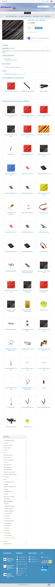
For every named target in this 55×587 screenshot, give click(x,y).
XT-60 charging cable (44, 251)
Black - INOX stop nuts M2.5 (11, 426)
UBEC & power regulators (9, 496)
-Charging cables (8, 513)
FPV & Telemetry (7, 467)
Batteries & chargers (8, 445)
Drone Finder (4, 1)
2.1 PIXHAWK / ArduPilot (9, 440)
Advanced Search (21, 557)
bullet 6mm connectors (21, 74)
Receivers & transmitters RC (10, 486)
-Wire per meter (8, 535)
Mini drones (6, 477)
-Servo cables (7, 525)
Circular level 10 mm (27, 426)
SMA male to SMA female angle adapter (43, 349)
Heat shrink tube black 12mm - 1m (27, 251)
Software (6, 494)
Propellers (6, 484)
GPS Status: (45, 557)
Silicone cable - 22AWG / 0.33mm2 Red (43, 291)
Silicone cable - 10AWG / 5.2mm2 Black (11, 116)
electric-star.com (33, 561)
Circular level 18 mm (43, 310)
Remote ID (6, 489)
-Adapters (6, 503)
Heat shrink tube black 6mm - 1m (27, 232)
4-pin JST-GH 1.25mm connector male (44, 369)
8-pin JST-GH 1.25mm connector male (11, 388)
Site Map (32, 557)
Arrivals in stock (21, 561)
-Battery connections (8, 508)
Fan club (5, 462)
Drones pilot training (8, 455)
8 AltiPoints (37, 38)
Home (43, 1)
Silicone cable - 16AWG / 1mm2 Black (43, 330)
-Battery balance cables (9, 506)
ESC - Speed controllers (9, 460)
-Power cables (7, 523)
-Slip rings (6, 528)
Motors (5, 479)
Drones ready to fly (8, 457)
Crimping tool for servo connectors (11, 213)
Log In (47, 1)
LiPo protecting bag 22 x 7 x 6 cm (27, 349)
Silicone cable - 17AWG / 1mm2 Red (27, 154)
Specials (5, 541)
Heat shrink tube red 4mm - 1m (27, 173)
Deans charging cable (44, 212)
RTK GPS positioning (8, 491)
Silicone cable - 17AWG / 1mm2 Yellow (43, 193)
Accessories (6, 443)
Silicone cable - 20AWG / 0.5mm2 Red (11, 291)
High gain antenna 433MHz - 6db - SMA (11, 369)
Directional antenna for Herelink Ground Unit (10, 575)
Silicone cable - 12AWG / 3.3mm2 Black (11, 135)
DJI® (5, 452)
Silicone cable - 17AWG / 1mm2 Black (43, 154)
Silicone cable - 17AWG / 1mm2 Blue (11, 174)
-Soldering (6, 530)
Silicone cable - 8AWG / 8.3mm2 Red (11, 91)
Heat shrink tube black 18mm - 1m (11, 251)
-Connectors (7, 516)
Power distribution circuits (9, 481)
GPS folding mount (11, 407)
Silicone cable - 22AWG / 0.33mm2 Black (27, 291)
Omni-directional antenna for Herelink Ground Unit (10, 567)
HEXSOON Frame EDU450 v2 (11, 271)
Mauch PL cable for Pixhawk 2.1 (27, 212)
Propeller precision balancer (44, 232)
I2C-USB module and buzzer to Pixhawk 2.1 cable (27, 388)
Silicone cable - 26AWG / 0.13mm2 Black (11, 310)
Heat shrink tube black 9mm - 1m (44, 173)
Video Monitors (7, 498)
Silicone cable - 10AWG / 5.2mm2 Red (27, 116)
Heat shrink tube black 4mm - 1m (27, 193)
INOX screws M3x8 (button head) (44, 407)
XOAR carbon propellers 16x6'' (11, 329)
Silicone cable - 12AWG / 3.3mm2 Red (27, 135)
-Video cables (7, 533)
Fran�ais (49, 585)
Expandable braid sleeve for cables (27, 91)
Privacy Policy (20, 571)
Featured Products (7, 543)
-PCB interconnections (9, 520)
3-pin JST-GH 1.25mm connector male (27, 369)
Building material (7, 447)
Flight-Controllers (7, 464)
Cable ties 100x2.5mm (44, 91)
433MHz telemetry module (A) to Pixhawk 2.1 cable (11, 349)
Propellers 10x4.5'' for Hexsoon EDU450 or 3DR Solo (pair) (27, 271)
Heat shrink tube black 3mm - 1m (11, 193)
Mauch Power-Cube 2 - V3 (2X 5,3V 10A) (10, 560)
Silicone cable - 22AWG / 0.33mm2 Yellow (27, 310)
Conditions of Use (21, 568)
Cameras (5, 450)
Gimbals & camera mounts (9, 472)
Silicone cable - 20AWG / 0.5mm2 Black (43, 271)
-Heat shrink (7, 518)
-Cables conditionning (9, 511)
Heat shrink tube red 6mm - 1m (11, 232)
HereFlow (43, 387)
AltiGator (27, 584)
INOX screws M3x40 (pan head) (27, 407)
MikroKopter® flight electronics (10, 474)
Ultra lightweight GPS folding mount (27, 330)
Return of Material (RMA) (21, 565)
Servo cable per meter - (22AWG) (44, 134)
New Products (20, 559)
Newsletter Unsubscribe (20, 574)
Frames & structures (8, 469)
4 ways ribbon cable (11, 154)
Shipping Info (33, 559)
